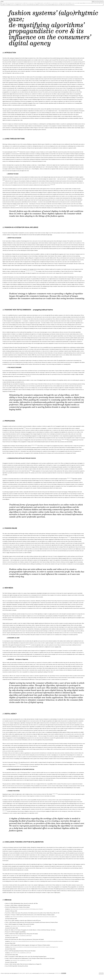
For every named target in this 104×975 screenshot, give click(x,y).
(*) (3, 900)
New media (6, 4)
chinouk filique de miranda (44, 973)
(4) (3, 421)
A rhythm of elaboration (65, 4)
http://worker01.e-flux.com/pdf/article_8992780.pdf (21, 935)
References (72, 4)
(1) (3, 139)
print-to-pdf (101, 973)
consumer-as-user (13, 4)
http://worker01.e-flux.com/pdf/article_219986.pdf (21, 926)
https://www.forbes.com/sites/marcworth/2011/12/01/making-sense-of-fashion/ (27, 909)
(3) (3, 310)
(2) (3, 227)
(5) (3, 528)
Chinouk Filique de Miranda (98, 1)
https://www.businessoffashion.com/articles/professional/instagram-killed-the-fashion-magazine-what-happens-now (34, 947)
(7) (3, 713)
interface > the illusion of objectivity (24, 4)
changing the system (57, 4)
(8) (3, 842)
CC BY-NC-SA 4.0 (60, 973)
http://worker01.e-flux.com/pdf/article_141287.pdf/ (21, 960)
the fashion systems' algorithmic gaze (25, 973)
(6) (3, 588)
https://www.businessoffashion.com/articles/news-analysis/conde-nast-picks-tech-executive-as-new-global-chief (34, 916)
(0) (3, 52)
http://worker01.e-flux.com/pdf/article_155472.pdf (21, 952)
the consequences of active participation (44, 4)
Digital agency (33, 4)
